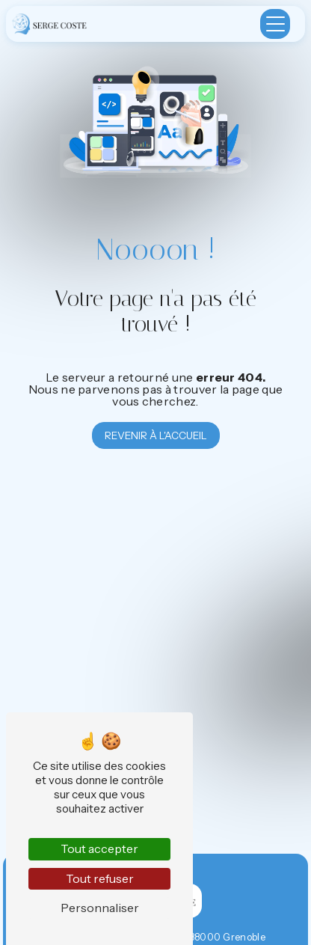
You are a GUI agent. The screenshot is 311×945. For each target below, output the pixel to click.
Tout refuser (100, 878)
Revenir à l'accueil (156, 435)
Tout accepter (99, 848)
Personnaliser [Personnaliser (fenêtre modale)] (100, 907)
